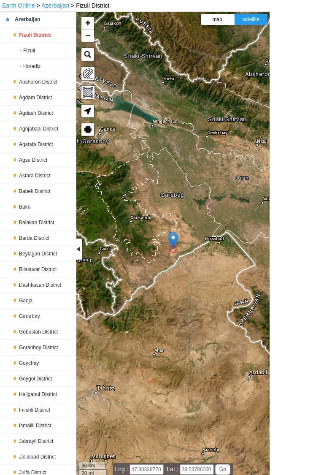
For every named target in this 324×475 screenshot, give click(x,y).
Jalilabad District (37, 457)
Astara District (35, 176)
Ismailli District (35, 426)
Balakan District (36, 222)
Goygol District (35, 379)
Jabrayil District (36, 441)
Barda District (34, 238)
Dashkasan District (40, 285)
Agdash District (36, 113)
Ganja (25, 301)
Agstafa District (36, 144)
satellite (250, 19)
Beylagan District (38, 254)
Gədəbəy (29, 316)
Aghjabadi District (38, 129)
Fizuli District (35, 35)
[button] (173, 240)
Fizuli (29, 51)
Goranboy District (38, 347)
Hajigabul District (38, 394)
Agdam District (35, 97)
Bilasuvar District (38, 269)
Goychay (29, 363)
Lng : (122, 469)
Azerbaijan (55, 5)
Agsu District (33, 160)
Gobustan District (38, 332)
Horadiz (31, 66)
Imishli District (34, 410)
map (217, 19)
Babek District (34, 191)
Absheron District (38, 82)
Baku (24, 207)
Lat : (173, 469)
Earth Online (18, 5)
